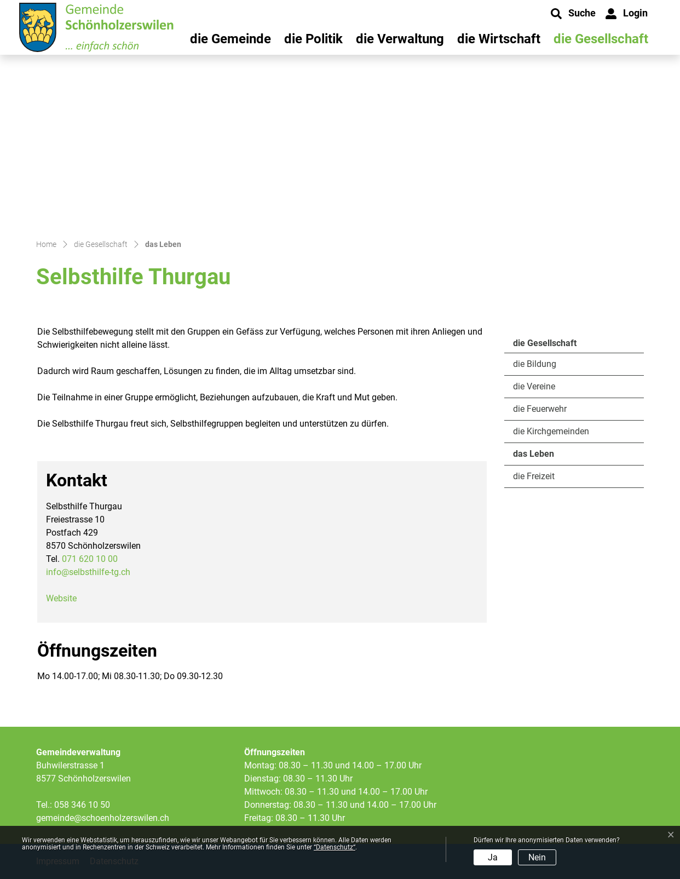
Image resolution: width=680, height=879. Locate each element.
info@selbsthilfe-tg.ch (88, 572)
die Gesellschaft (601, 39)
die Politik (313, 39)
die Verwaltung (400, 39)
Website (67, 598)
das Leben (542, 457)
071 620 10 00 (90, 559)
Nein (537, 857)
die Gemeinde (230, 39)
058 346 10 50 (82, 805)
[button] (573, 13)
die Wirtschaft (498, 39)
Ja (493, 857)
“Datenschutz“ (334, 847)
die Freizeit (534, 476)
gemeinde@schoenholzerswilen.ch (102, 818)
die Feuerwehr (540, 409)
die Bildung (534, 364)
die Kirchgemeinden (551, 431)
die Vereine (534, 386)
